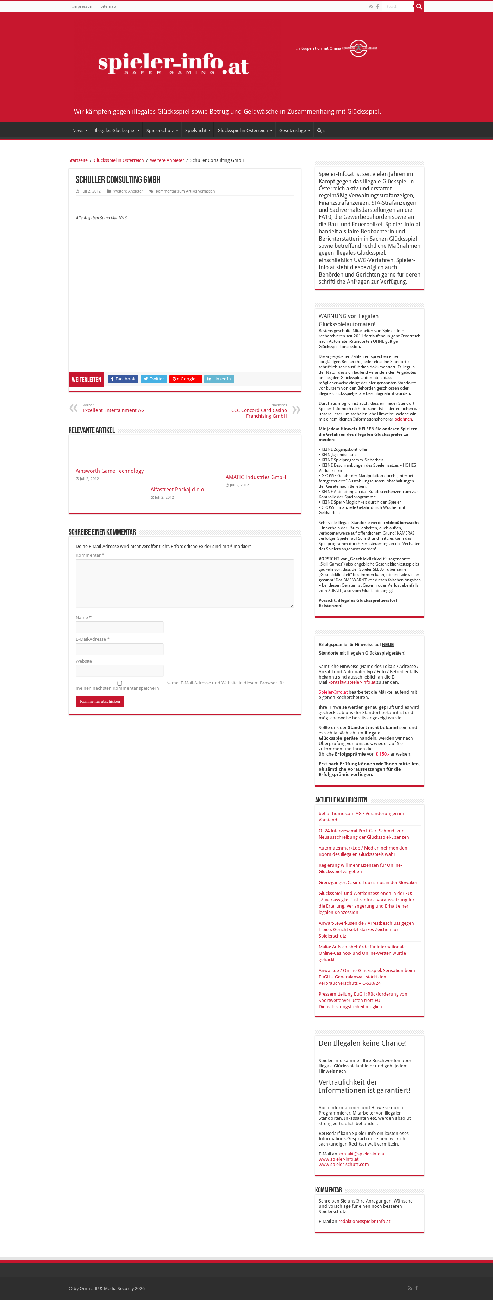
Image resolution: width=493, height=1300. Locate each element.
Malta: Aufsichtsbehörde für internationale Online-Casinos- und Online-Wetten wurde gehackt (362, 953)
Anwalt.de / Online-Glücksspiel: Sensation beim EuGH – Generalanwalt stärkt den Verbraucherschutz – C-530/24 (367, 977)
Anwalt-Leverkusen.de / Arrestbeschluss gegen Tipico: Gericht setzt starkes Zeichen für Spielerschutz (366, 930)
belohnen (403, 419)
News (77, 130)
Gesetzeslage (292, 130)
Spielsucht (195, 130)
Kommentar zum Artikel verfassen (185, 191)
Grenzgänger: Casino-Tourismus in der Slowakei (368, 882)
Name (84, 617)
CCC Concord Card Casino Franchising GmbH (251, 411)
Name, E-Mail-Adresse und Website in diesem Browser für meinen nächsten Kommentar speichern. (180, 685)
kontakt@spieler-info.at (351, 682)
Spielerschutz (160, 130)
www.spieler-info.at (338, 1159)
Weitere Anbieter (167, 160)
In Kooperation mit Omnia (336, 48)
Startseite (78, 160)
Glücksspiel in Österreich (243, 130)
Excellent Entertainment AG (119, 408)
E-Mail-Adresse (93, 639)
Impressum (83, 6)
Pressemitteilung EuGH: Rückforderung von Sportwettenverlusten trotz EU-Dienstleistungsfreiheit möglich (363, 1000)
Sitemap (108, 6)
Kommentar (90, 555)
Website (84, 661)
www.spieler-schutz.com (344, 1164)
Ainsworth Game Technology (110, 471)
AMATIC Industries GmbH (256, 477)
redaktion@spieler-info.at (364, 1221)
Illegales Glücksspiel (115, 130)
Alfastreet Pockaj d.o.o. (178, 489)
